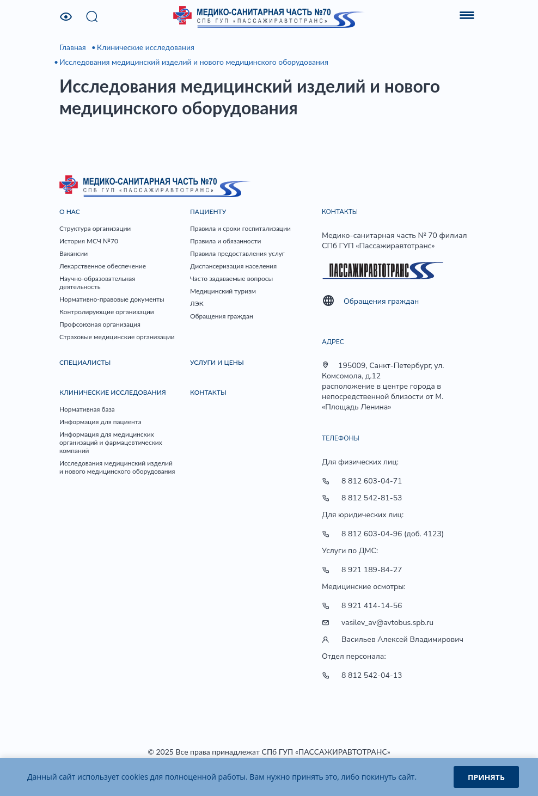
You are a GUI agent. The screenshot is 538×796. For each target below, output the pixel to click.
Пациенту (208, 211)
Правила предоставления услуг (237, 253)
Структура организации (95, 228)
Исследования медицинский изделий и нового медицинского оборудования (193, 61)
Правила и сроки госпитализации (240, 228)
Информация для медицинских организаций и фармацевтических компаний (110, 442)
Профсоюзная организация (99, 324)
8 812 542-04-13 (371, 675)
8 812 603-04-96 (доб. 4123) (392, 534)
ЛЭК (197, 303)
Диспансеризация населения (233, 266)
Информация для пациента (100, 422)
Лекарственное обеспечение (102, 266)
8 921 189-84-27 (371, 570)
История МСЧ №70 (88, 241)
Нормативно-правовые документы (111, 299)
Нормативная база (87, 409)
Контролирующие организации (106, 312)
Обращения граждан (221, 316)
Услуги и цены (217, 362)
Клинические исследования (145, 47)
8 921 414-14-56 (371, 606)
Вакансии (73, 253)
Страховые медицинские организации (117, 337)
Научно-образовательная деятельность (97, 282)
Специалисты (85, 362)
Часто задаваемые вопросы (231, 278)
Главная (72, 47)
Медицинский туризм (223, 291)
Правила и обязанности (225, 241)
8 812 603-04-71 (371, 481)
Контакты (208, 392)
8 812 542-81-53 (371, 498)
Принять (486, 777)
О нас (69, 211)
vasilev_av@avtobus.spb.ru (387, 622)
